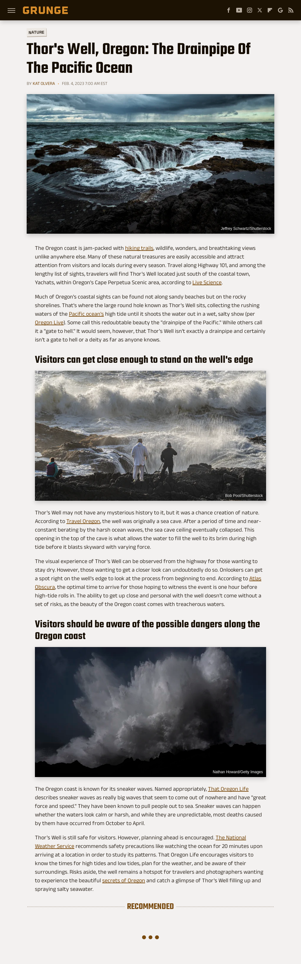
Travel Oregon (83, 521)
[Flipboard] (269, 10)
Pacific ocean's (86, 314)
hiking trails (139, 248)
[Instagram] (249, 10)
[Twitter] (259, 10)
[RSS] (290, 10)
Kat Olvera (44, 83)
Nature (36, 32)
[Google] (280, 10)
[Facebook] (228, 10)
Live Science (207, 282)
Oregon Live (49, 322)
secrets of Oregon (123, 880)
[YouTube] (239, 10)
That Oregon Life (228, 789)
